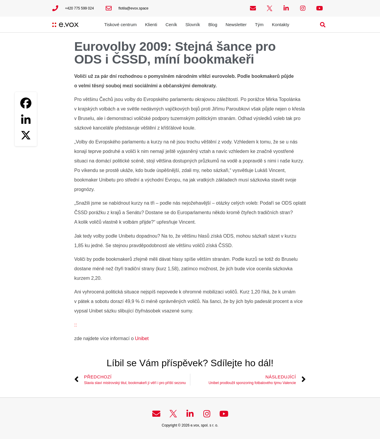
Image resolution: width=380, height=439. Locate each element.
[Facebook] (25, 103)
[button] (323, 24)
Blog (212, 24)
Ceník (171, 24)
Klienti (151, 24)
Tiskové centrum (120, 24)
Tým (259, 24)
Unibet (142, 338)
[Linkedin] (25, 119)
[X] (25, 135)
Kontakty (280, 24)
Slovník (193, 24)
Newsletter (236, 24)
